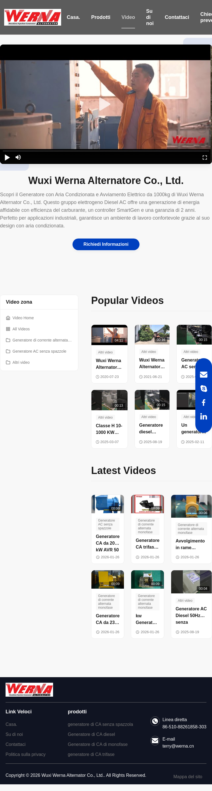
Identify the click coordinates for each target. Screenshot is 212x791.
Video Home (20, 318)
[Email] (203, 374)
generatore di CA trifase (91, 754)
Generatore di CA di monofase (98, 744)
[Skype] (203, 388)
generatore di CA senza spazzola (100, 724)
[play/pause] (7, 157)
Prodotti (100, 17)
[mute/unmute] (18, 157)
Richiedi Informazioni (106, 244)
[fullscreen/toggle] (204, 157)
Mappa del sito (187, 776)
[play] (106, 104)
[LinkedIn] (203, 416)
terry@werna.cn (178, 746)
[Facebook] (203, 402)
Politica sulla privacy (26, 754)
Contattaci (177, 17)
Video (128, 17)
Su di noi (150, 17)
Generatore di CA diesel (91, 734)
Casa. (73, 17)
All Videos (18, 329)
